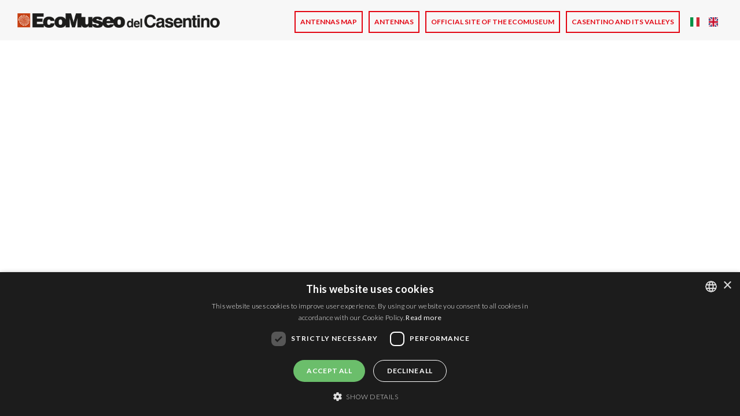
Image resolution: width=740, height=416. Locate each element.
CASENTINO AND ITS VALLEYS (623, 21)
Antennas (394, 21)
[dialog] (370, 344)
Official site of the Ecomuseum (492, 21)
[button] (370, 396)
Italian (694, 22)
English (713, 22)
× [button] (727, 285)
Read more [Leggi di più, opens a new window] (423, 317)
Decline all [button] (409, 370)
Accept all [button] (329, 370)
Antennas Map (328, 21)
